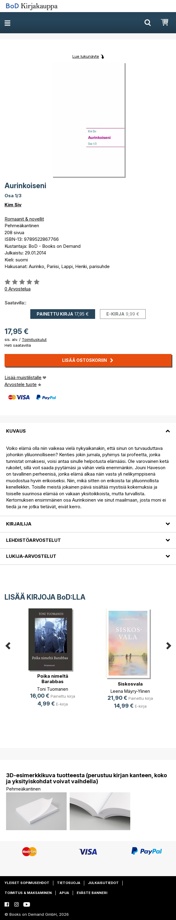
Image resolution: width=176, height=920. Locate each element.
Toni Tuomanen (52, 689)
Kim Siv (13, 205)
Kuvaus (16, 431)
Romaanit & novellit (24, 219)
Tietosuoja (68, 883)
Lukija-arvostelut (31, 556)
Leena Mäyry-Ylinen (130, 691)
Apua (64, 893)
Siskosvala (130, 684)
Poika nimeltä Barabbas (52, 678)
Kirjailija (19, 524)
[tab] (88, 427)
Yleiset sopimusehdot (27, 883)
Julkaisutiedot (103, 883)
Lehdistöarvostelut (33, 540)
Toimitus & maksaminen (28, 893)
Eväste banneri (92, 893)
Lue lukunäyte (85, 56)
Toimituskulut (34, 339)
